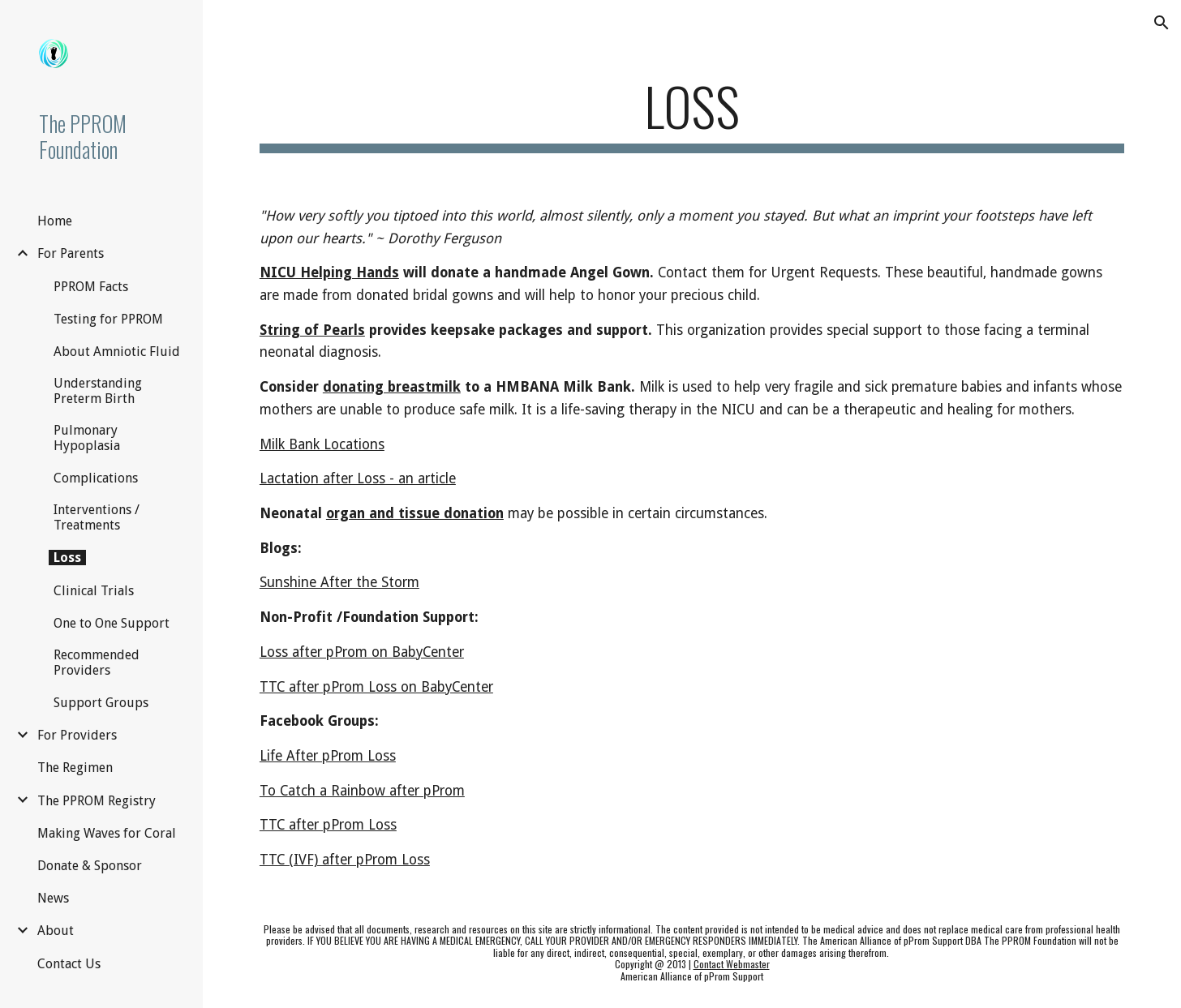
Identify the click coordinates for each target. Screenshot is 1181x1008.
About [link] (55, 930)
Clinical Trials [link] (94, 590)
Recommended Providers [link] (97, 662)
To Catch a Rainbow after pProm (362, 791)
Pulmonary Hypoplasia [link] (87, 438)
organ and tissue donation (415, 513)
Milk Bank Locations (322, 444)
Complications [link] (96, 478)
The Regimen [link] (75, 767)
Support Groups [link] (101, 702)
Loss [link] (67, 557)
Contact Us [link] (69, 964)
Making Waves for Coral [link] (106, 833)
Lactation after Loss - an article (358, 478)
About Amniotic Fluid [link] (117, 351)
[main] (692, 114)
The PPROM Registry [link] (96, 801)
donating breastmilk (392, 387)
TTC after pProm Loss (328, 825)
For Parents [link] (70, 253)
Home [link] (54, 221)
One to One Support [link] (112, 623)
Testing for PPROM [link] (108, 319)
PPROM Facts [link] (91, 286)
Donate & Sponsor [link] (89, 865)
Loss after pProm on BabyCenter (362, 652)
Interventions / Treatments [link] (97, 517)
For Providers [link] (77, 735)
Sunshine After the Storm (339, 582)
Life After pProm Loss (328, 756)
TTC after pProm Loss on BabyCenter (376, 687)
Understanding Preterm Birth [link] (98, 390)
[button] (1161, 22)
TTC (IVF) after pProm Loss (345, 859)
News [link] (53, 898)
